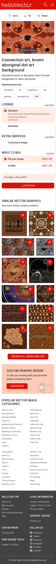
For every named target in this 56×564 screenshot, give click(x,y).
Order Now (17, 386)
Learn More (49, 105)
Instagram (36, 543)
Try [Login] (27, 15)
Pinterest (36, 540)
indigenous (32, 90)
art (20, 90)
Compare (50, 153)
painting (7, 96)
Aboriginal (8, 90)
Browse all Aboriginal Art (28, 356)
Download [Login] (28, 185)
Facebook (36, 532)
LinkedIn (35, 550)
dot (45, 90)
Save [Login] (13, 15)
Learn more (13, 120)
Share (42, 15)
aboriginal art (23, 96)
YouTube (35, 547)
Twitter (35, 536)
